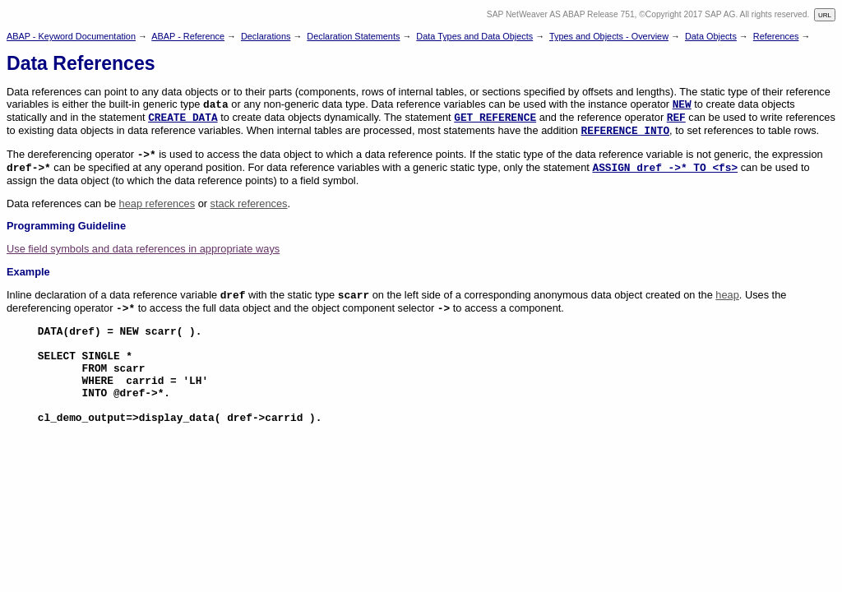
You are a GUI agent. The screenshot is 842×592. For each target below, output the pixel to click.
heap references (157, 203)
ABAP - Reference (187, 36)
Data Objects (711, 36)
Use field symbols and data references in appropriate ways (143, 249)
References (776, 36)
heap (726, 295)
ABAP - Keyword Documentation (71, 36)
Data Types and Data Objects (474, 36)
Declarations (265, 36)
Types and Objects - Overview (609, 36)
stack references (249, 203)
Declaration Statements (353, 36)
